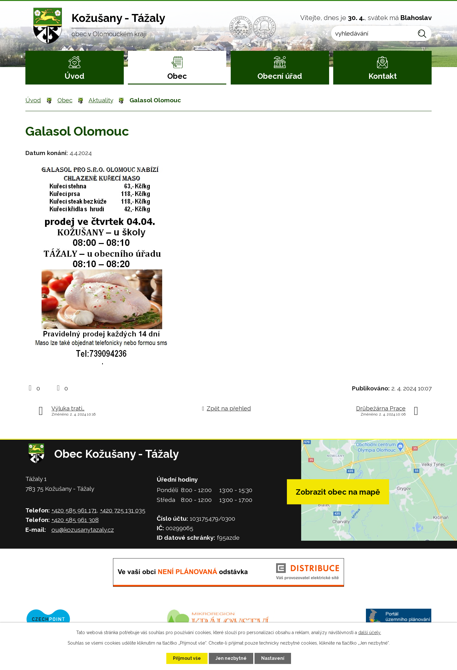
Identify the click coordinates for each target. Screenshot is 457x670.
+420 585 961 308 (75, 519)
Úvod (74, 76)
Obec (177, 76)
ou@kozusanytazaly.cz (82, 529)
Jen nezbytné (231, 658)
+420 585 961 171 (74, 510)
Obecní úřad (279, 76)
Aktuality (101, 100)
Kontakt (382, 76)
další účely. (369, 632)
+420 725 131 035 (122, 510)
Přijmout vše (187, 658)
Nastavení (272, 658)
